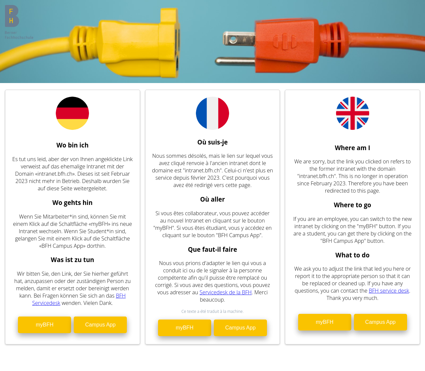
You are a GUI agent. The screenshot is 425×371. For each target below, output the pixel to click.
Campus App (100, 324)
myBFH (44, 324)
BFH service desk (389, 290)
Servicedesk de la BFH (226, 292)
